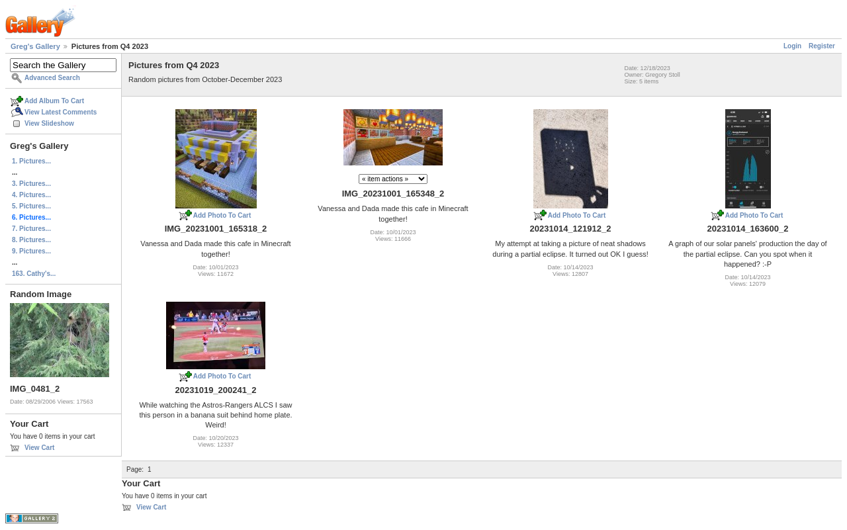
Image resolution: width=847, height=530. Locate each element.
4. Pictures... (31, 195)
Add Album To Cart (54, 101)
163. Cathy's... (34, 273)
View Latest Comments (60, 112)
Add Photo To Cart (222, 215)
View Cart (39, 447)
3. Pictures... (31, 183)
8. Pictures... (31, 239)
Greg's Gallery (35, 46)
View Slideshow (49, 123)
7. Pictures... (31, 228)
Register (822, 46)
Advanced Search (52, 77)
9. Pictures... (31, 251)
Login (792, 46)
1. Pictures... (31, 161)
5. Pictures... (31, 206)
